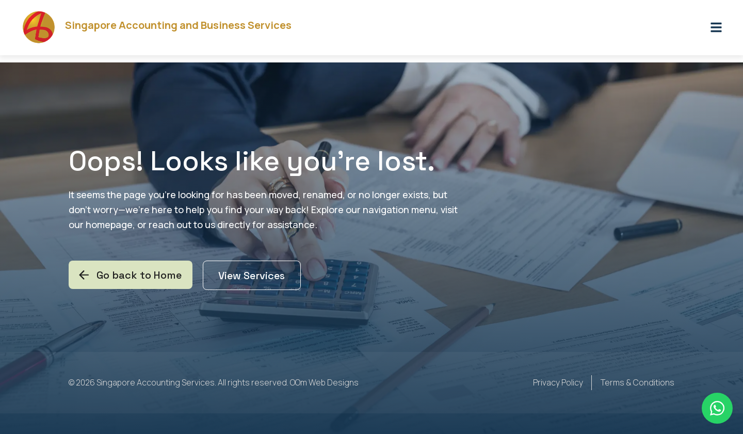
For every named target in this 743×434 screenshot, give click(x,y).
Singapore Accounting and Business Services (185, 29)
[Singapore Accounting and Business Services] (42, 31)
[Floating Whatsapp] (717, 408)
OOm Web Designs (324, 383)
